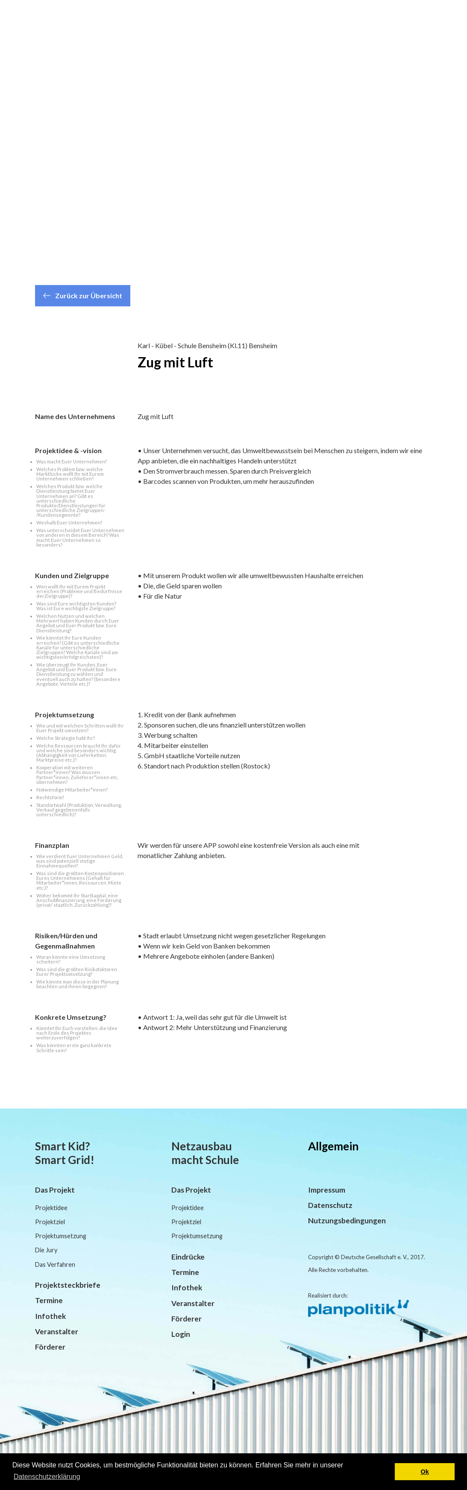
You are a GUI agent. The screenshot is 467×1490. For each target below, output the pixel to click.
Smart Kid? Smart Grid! (64, 1153)
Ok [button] (425, 1471)
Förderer (50, 1346)
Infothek (50, 1316)
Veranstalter (56, 1331)
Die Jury (46, 1250)
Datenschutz (330, 1205)
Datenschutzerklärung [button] (47, 1476)
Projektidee (51, 1207)
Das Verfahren (55, 1264)
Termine (49, 1300)
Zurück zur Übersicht (83, 295)
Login (180, 1334)
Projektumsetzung (60, 1236)
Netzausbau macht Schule (205, 1153)
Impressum (326, 1189)
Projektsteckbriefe (67, 1284)
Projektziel (50, 1221)
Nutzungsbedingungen (347, 1220)
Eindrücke (188, 1256)
